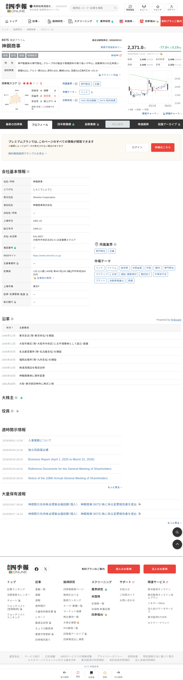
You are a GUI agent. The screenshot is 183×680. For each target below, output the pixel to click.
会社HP (115, 55)
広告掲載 (50, 656)
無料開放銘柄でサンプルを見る (26, 153)
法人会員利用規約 (145, 660)
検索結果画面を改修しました (43, 6)
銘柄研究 (56, 21)
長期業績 (90, 124)
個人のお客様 (124, 569)
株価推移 (143, 124)
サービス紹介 (32, 656)
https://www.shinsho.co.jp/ (47, 255)
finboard (176, 319)
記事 (33, 21)
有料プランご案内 (171, 21)
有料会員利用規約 (120, 660)
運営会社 (14, 656)
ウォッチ (158, 8)
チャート (144, 8)
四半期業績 (64, 124)
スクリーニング (80, 21)
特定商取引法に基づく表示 (158, 656)
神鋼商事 (31, 29)
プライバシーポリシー (110, 656)
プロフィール (40, 124)
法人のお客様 (160, 569)
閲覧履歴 (130, 8)
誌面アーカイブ (167, 124)
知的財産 (133, 656)
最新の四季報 (14, 124)
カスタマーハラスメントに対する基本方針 (52, 660)
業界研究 (104, 21)
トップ (11, 21)
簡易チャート (149, 113)
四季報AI (149, 21)
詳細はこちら (163, 147)
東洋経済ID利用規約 (92, 660)
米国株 (127, 21)
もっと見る (114, 487)
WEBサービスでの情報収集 (76, 656)
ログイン (171, 8)
